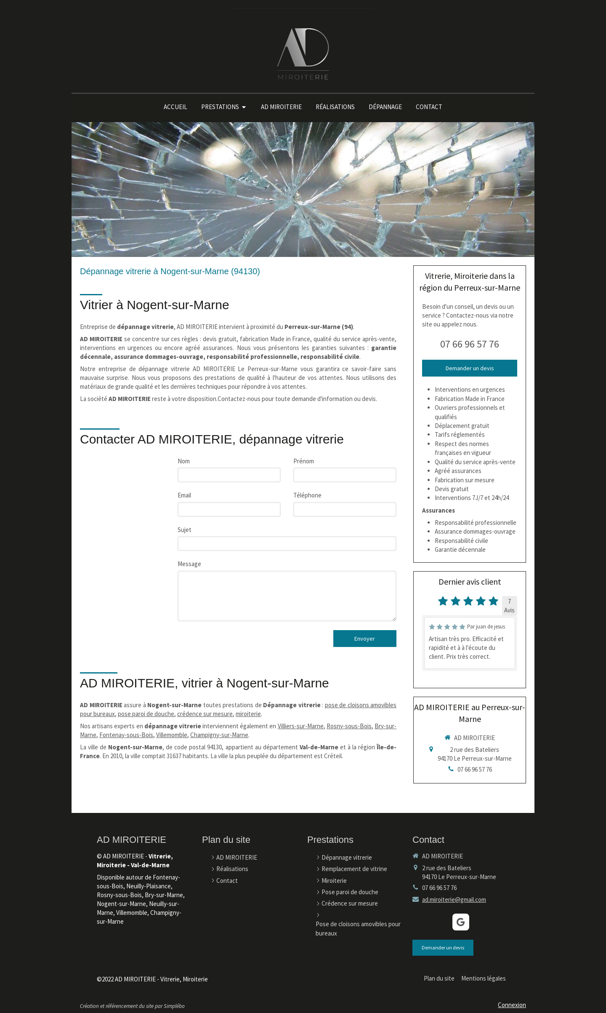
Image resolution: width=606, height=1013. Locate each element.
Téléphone (307, 495)
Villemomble (171, 735)
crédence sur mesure (205, 714)
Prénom (303, 461)
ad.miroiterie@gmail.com (454, 899)
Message (189, 564)
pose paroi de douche (146, 714)
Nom (184, 461)
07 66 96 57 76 (469, 343)
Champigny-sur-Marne (219, 735)
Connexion (512, 1005)
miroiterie (248, 714)
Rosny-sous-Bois (349, 726)
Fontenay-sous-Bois (126, 735)
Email (184, 495)
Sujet (184, 530)
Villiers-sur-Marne (301, 726)
